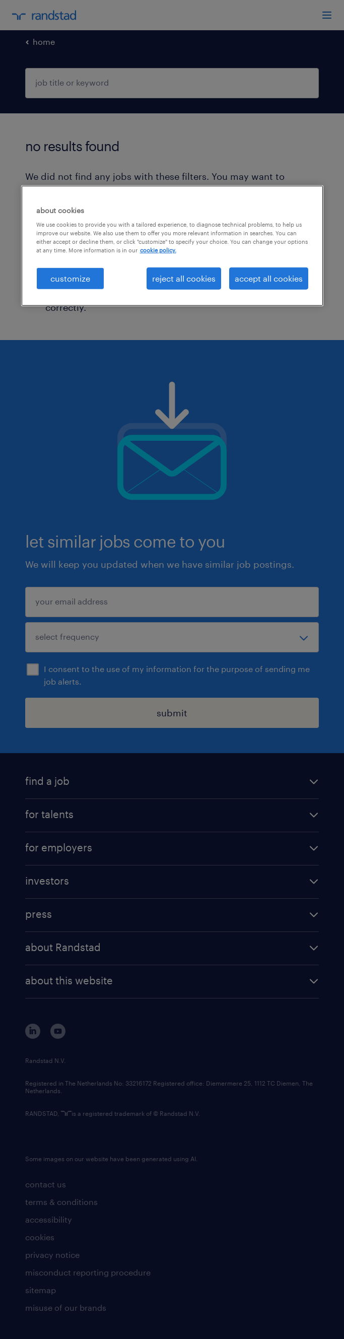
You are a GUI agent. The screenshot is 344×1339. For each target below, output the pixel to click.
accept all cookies (269, 278)
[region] (172, 245)
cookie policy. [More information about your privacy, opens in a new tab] (158, 250)
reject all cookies (184, 278)
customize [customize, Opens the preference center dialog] (70, 278)
